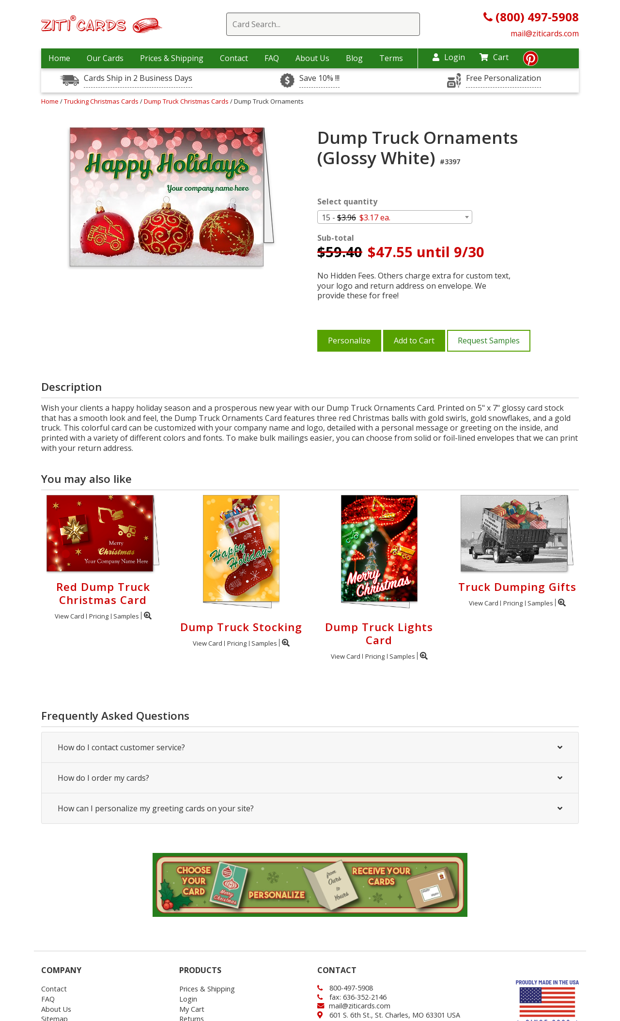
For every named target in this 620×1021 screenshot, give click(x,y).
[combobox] (394, 217)
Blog (354, 58)
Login (449, 57)
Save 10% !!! (319, 78)
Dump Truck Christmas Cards (187, 101)
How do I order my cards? (310, 778)
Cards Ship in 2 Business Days (138, 78)
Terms (391, 58)
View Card (69, 616)
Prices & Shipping (171, 58)
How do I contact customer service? (310, 747)
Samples (126, 616)
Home (59, 58)
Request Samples (489, 340)
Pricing (98, 616)
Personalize (349, 340)
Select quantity (347, 201)
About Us (312, 58)
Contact (234, 58)
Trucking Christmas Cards (102, 101)
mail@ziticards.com (545, 33)
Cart (494, 57)
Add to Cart (414, 340)
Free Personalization (503, 78)
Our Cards (105, 58)
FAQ (271, 58)
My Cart (191, 1009)
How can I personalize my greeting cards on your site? (310, 808)
